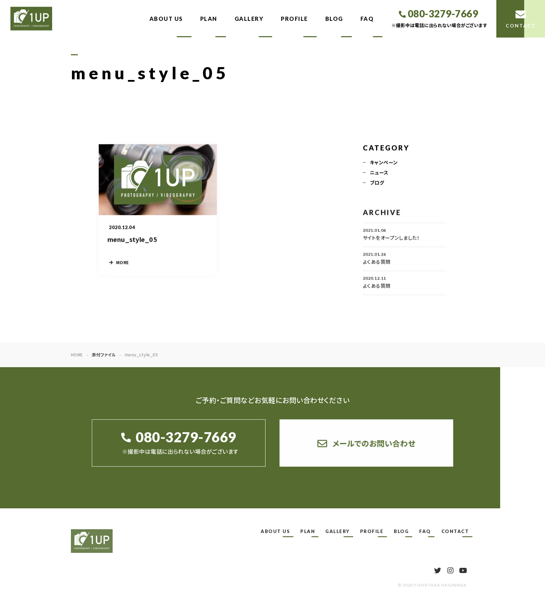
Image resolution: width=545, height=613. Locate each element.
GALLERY (249, 18)
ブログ (377, 183)
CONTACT (455, 531)
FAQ (367, 18)
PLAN (208, 18)
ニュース (379, 173)
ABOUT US (166, 18)
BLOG (334, 18)
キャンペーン (384, 163)
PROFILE (294, 18)
